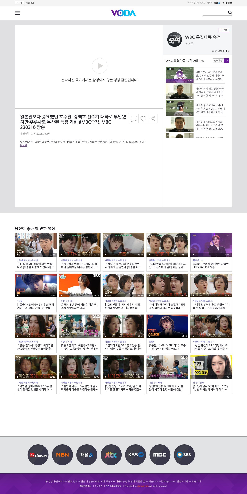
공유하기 (152, 118)
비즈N (209, 3)
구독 (223, 30)
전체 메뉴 (17, 13)
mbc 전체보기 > (220, 51)
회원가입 (30, 3)
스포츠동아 (193, 3)
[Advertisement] (89, 161)
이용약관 (98, 486)
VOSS (202, 3)
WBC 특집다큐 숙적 (203, 37)
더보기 (23, 145)
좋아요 (143, 118)
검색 (230, 12)
